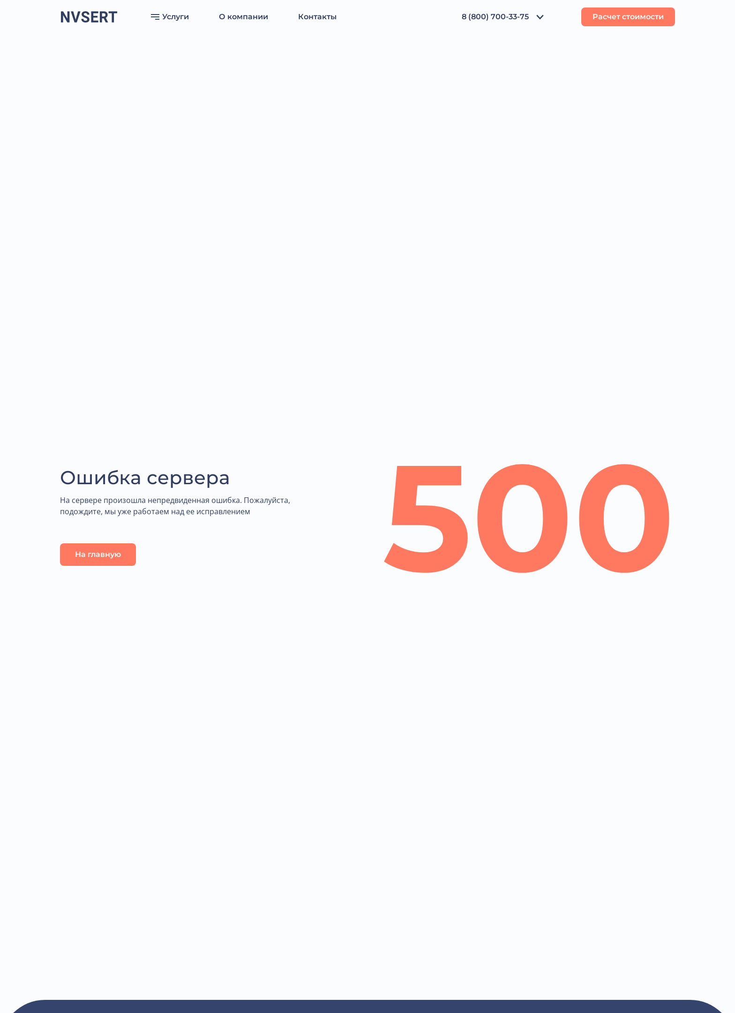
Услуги (170, 16)
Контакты (317, 16)
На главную (98, 554)
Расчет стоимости (628, 16)
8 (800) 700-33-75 (495, 16)
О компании (243, 16)
